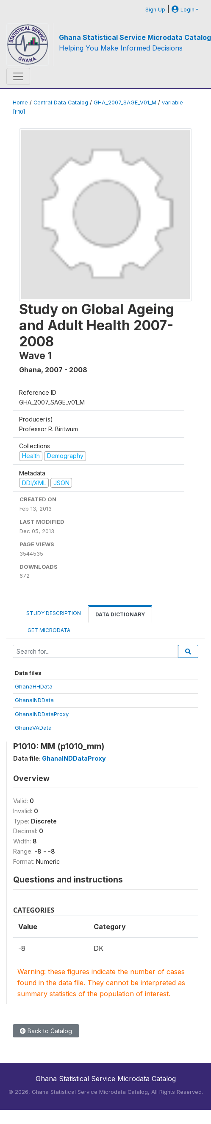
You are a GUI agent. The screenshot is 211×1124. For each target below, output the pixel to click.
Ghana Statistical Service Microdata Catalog (135, 37)
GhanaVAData (33, 727)
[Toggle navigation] (18, 76)
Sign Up (155, 9)
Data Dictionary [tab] (120, 614)
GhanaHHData (34, 686)
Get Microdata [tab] (48, 630)
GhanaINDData (34, 700)
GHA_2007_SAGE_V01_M (125, 102)
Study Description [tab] (53, 613)
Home (20, 102)
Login (183, 9)
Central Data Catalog (60, 102)
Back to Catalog (46, 1030)
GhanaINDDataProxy (42, 714)
